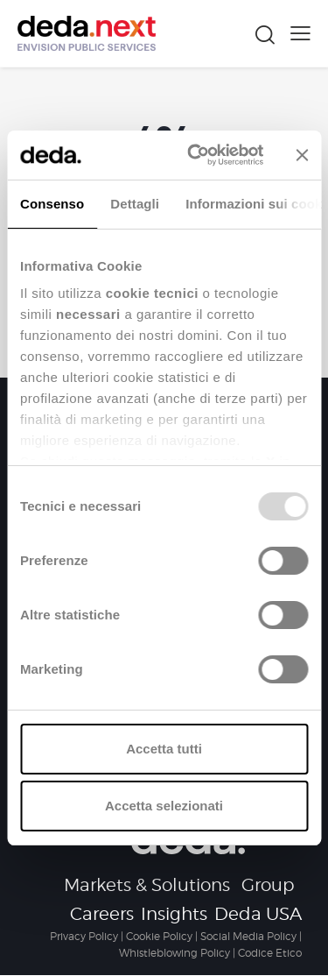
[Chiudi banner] (302, 155)
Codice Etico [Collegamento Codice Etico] (270, 952)
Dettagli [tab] (134, 203)
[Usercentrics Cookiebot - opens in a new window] (195, 155)
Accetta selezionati (164, 805)
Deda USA (258, 913)
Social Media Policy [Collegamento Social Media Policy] (248, 936)
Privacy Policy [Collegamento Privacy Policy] (84, 936)
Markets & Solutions (147, 884)
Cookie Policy (159, 936)
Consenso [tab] (52, 203)
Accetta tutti (164, 748)
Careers (102, 913)
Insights (174, 913)
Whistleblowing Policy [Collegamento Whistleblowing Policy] (174, 952)
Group (268, 884)
